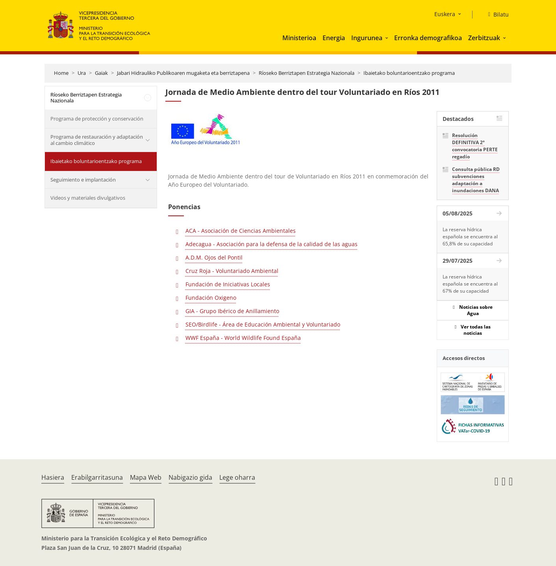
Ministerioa (299, 37)
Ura (82, 72)
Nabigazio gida (190, 477)
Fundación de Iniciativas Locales (227, 284)
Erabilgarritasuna (97, 477)
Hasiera (52, 477)
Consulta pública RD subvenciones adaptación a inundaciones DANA (476, 180)
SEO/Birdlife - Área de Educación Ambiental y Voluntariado (262, 324)
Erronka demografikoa (428, 37)
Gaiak (101, 72)
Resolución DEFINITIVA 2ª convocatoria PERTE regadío (475, 146)
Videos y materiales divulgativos (87, 197)
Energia (333, 37)
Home (61, 72)
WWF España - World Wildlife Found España (243, 337)
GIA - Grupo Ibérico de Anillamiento (232, 311)
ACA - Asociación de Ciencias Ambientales (240, 230)
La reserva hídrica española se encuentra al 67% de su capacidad (470, 283)
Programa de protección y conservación (96, 118)
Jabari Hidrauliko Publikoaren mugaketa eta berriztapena (183, 72)
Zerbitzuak (484, 37)
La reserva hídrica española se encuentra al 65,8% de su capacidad (470, 236)
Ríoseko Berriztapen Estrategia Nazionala (306, 72)
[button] (387, 37)
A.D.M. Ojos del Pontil (214, 257)
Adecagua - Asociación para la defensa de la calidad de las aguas (271, 244)
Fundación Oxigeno (210, 297)
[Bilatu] (495, 15)
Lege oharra (237, 477)
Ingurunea (366, 37)
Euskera (444, 14)
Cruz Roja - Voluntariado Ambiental (231, 271)
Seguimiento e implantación (83, 179)
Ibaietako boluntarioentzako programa (409, 72)
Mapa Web (145, 477)
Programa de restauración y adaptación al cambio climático (96, 140)
